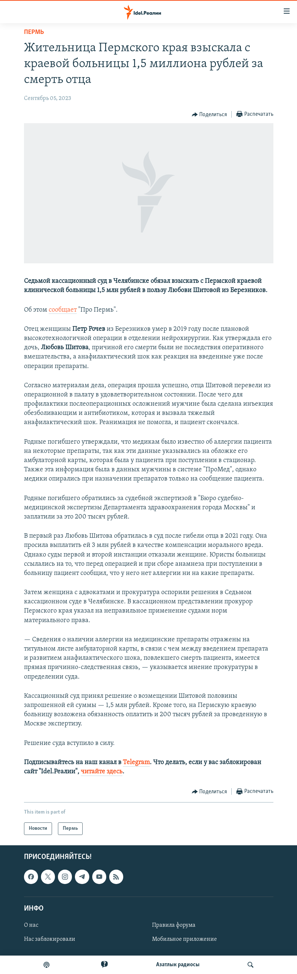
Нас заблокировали (49, 939)
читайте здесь (101, 771)
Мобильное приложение (184, 939)
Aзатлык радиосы (178, 965)
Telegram (136, 762)
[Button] (209, 115)
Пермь (34, 32)
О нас (31, 925)
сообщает (63, 309)
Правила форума (174, 925)
